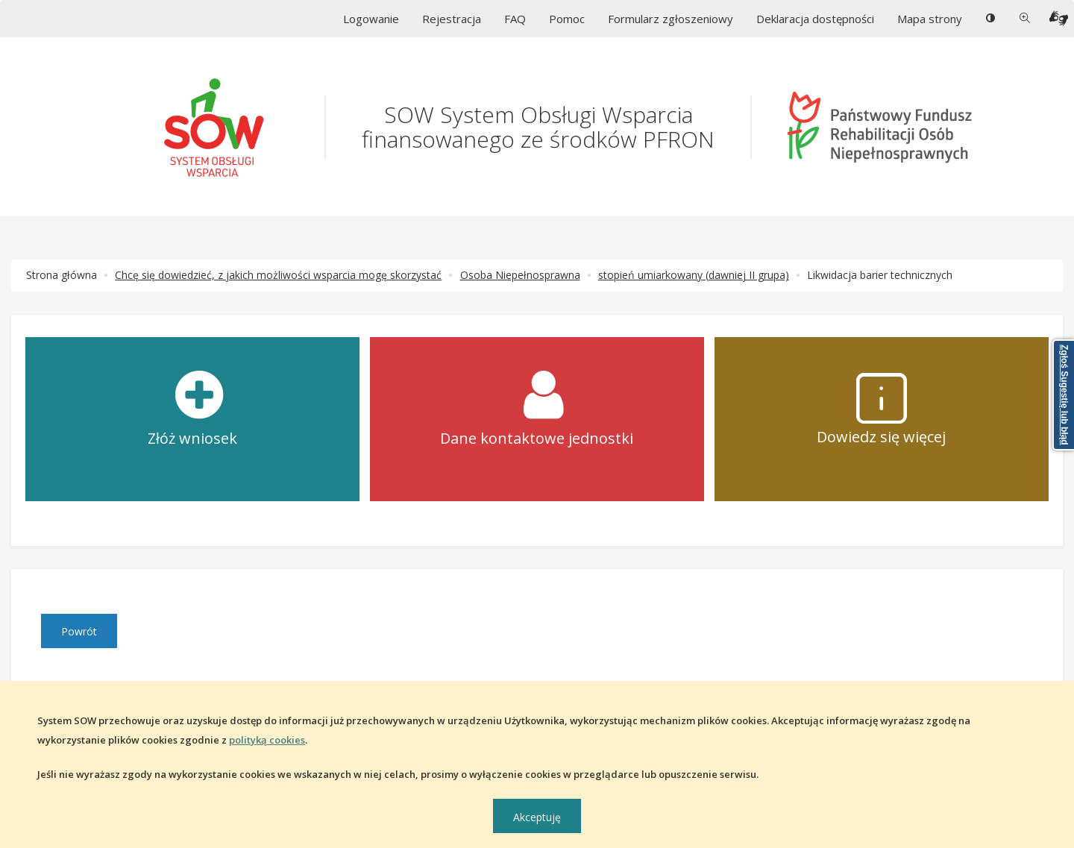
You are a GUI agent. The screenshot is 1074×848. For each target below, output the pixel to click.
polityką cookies (267, 740)
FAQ (515, 18)
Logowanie (371, 18)
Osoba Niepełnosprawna (520, 275)
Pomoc (567, 18)
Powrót (79, 631)
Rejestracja (451, 18)
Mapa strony (929, 18)
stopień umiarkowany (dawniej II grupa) (693, 275)
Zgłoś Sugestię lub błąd (1064, 395)
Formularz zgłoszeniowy (670, 18)
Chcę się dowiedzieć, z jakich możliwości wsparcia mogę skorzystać (278, 275)
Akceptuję (537, 817)
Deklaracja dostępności (815, 18)
